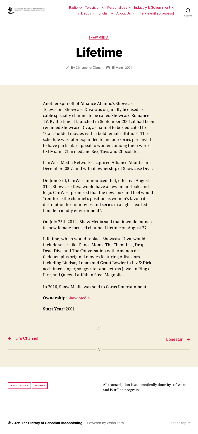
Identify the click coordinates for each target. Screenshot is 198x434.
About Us (123, 13)
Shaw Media (99, 38)
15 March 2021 (121, 68)
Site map (40, 386)
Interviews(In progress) (156, 13)
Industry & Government (152, 7)
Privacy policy (19, 386)
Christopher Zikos (87, 68)
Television (92, 7)
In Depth (84, 13)
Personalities (117, 7)
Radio (73, 7)
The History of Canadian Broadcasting (53, 423)
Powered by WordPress (108, 423)
